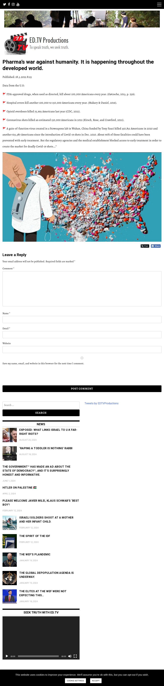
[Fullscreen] (75, 656)
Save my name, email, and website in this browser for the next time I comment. (43, 363)
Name (6, 313)
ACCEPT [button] (96, 681)
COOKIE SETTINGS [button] (75, 681)
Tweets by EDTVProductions (102, 403)
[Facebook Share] (156, 246)
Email (6, 328)
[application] (41, 638)
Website (7, 343)
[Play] (7, 656)
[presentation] (26, 375)
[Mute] (70, 656)
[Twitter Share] (145, 246)
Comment (8, 268)
